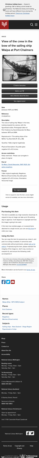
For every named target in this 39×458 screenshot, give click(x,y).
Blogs (3, 338)
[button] (31, 24)
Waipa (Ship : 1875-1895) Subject (13, 302)
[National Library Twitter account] (32, 433)
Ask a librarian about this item (19, 96)
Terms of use (7, 446)
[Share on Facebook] (4, 282)
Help (31, 446)
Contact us (5, 346)
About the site (6, 350)
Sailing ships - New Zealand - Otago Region (17, 327)
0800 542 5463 (7, 404)
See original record (19, 101)
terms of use (31, 270)
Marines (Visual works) (10, 319)
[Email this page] (13, 282)
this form (31, 229)
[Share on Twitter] (8, 282)
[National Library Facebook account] (28, 433)
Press (3, 343)
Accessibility (6, 354)
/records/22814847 (22, 264)
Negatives (5, 317)
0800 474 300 (6, 384)
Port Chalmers (7, 309)
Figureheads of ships (9, 329)
